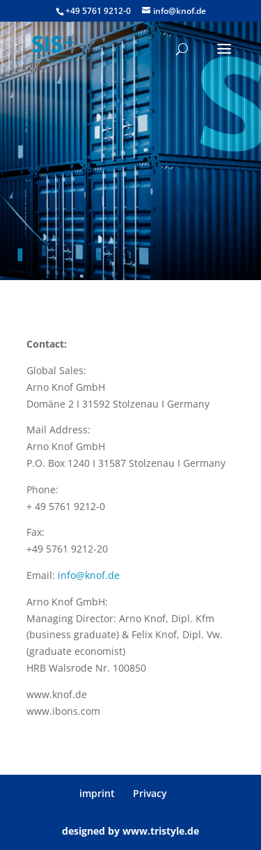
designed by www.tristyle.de (130, 830)
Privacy (150, 793)
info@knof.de (89, 575)
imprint (97, 793)
